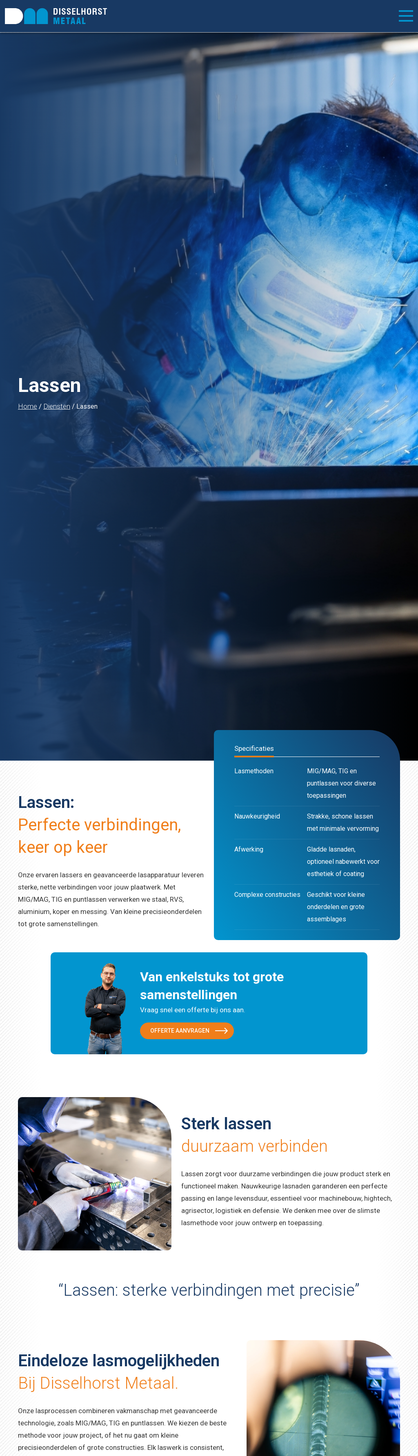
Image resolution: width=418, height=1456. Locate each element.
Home (27, 406)
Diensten (56, 406)
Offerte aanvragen (179, 1030)
